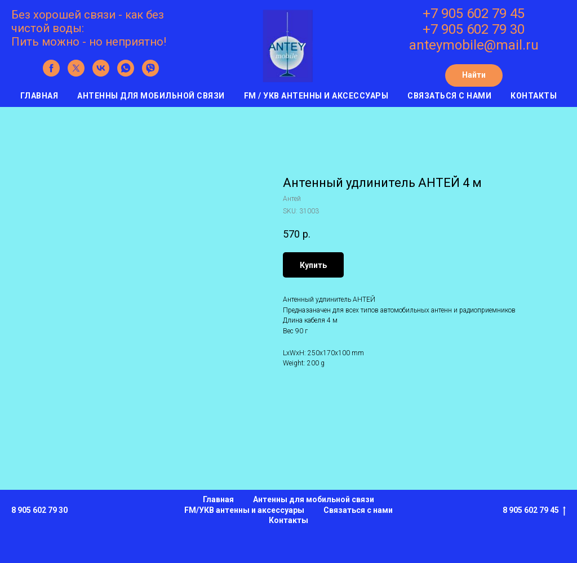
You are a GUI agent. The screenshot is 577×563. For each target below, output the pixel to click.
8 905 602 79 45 (534, 511)
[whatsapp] (125, 73)
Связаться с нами (449, 95)
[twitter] (76, 73)
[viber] (150, 73)
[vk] (100, 73)
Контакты (534, 95)
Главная (39, 95)
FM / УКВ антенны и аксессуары (316, 95)
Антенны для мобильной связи (151, 95)
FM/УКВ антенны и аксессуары (244, 510)
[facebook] (51, 73)
